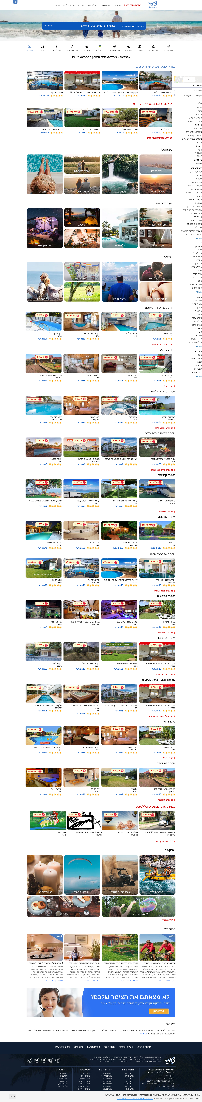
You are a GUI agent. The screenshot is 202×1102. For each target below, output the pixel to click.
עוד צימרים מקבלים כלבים (164, 428)
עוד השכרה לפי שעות (165, 632)
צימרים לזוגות (106, 5)
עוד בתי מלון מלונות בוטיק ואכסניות (160, 716)
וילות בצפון (63, 1076)
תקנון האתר (109, 1046)
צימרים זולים (85, 1076)
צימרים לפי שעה (84, 1089)
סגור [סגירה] (12, 1096)
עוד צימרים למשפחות (165, 800)
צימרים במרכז (129, 1076)
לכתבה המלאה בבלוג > (54, 980)
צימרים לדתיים (84, 1081)
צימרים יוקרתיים (84, 1078)
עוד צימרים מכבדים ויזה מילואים (162, 344)
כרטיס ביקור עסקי (62, 1046)
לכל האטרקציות (167, 920)
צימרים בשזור (107, 1078)
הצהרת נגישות (93, 1046)
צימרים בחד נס (106, 1076)
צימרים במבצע (84, 1073)
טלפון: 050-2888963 (166, 1075)
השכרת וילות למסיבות (59, 1078)
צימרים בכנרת (129, 1086)
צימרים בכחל (107, 1081)
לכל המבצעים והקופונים (164, 841)
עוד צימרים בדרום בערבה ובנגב (162, 470)
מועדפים (57, 5)
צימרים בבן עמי (107, 1086)
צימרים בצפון (117, 5)
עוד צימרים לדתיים (166, 386)
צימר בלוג (78, 1046)
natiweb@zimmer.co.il (165, 1086)
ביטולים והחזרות (126, 1046)
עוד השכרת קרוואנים (166, 511)
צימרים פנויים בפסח (132, 5)
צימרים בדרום (129, 1078)
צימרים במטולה (106, 1083)
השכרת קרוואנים (79, 5)
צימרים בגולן (130, 1089)
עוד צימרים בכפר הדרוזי (164, 674)
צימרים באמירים (106, 1073)
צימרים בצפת (107, 1089)
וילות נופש (63, 1073)
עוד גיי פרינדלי (168, 758)
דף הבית (171, 1088)
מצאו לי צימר (66, 5)
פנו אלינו (143, 1033)
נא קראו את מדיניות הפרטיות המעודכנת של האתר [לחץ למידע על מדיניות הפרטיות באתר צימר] (135, 1098)
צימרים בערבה (129, 1083)
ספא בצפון (63, 1081)
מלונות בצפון (62, 1086)
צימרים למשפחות (93, 5)
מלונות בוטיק (62, 1083)
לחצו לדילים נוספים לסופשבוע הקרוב (160, 138)
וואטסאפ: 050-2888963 (165, 1078)
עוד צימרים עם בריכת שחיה (163, 590)
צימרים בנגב (130, 1081)
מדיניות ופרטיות (144, 1046)
